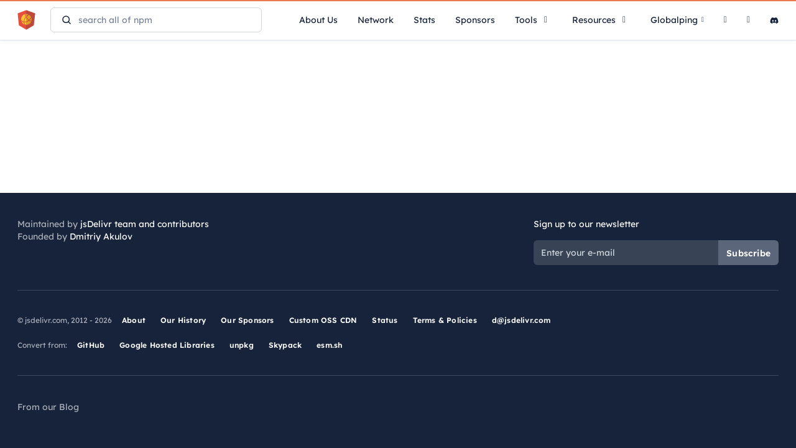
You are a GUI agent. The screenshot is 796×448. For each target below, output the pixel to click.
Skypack (285, 345)
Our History (183, 320)
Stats (424, 20)
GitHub (90, 345)
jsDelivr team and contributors (144, 224)
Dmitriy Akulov (101, 236)
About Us (318, 20)
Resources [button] (601, 20)
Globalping (677, 20)
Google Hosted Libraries (167, 345)
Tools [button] (533, 20)
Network (376, 20)
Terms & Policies (445, 320)
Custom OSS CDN (323, 320)
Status (384, 320)
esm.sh (329, 345)
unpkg (241, 345)
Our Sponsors (247, 320)
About (134, 320)
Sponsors (475, 20)
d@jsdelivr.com (521, 320)
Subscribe (748, 253)
